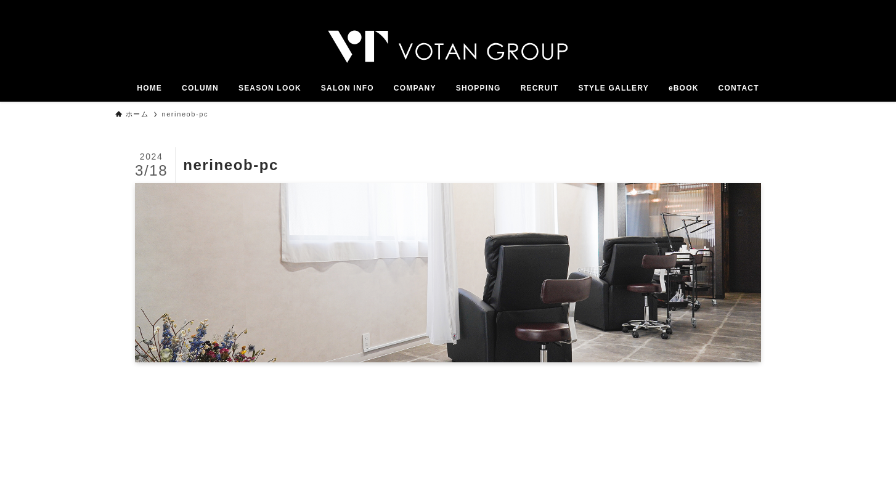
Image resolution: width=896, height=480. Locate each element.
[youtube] (773, 7)
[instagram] (741, 7)
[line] (757, 7)
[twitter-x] (725, 7)
